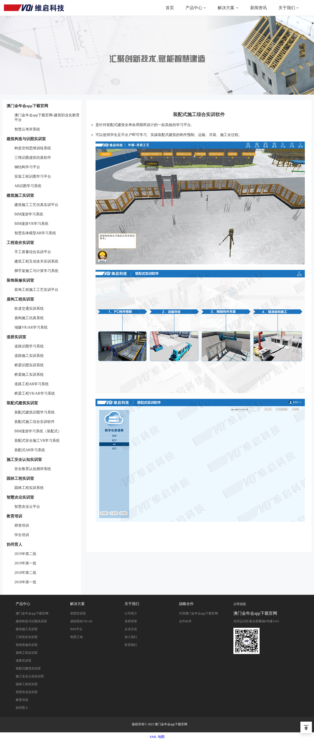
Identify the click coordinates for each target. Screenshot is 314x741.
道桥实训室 (16, 337)
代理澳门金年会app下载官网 (198, 613)
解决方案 (226, 8)
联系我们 (131, 645)
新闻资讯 (258, 8)
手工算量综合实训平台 (32, 252)
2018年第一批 (25, 582)
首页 (170, 8)
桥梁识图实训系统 (29, 365)
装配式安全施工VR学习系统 (37, 441)
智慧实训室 (78, 613)
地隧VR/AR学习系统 (31, 327)
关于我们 (286, 8)
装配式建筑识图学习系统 (34, 412)
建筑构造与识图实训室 (26, 139)
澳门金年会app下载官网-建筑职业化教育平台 (47, 117)
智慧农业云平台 (27, 507)
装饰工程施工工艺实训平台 (36, 290)
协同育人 (14, 544)
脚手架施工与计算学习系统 (36, 271)
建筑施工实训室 (20, 195)
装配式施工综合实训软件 (34, 422)
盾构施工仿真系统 (29, 318)
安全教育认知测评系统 (32, 469)
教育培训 (14, 516)
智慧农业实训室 (20, 497)
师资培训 (21, 525)
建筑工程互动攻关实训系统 (36, 261)
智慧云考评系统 (27, 129)
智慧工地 (76, 637)
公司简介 (131, 613)
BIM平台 (76, 629)
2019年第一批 (25, 563)
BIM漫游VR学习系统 (31, 224)
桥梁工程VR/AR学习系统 (34, 393)
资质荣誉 (131, 621)
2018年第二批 (25, 573)
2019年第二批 (25, 554)
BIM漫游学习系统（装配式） (37, 431)
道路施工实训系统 (29, 356)
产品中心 (194, 8)
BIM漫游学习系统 (28, 214)
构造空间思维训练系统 (32, 148)
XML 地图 (157, 737)
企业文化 (131, 629)
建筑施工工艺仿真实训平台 (36, 205)
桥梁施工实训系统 (29, 375)
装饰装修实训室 (20, 280)
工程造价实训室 (20, 243)
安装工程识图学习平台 (32, 176)
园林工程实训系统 (29, 488)
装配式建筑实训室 (22, 403)
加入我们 (131, 637)
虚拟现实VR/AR (81, 621)
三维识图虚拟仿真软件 (32, 158)
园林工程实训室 (20, 478)
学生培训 (21, 535)
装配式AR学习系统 (29, 450)
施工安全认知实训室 (24, 459)
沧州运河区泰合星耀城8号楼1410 (256, 621)
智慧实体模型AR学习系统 (35, 233)
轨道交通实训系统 (29, 308)
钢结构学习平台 (27, 167)
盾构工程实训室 (20, 299)
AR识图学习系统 (27, 186)
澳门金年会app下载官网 (34, 7)
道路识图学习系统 (29, 346)
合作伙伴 (185, 621)
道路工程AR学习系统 (31, 384)
